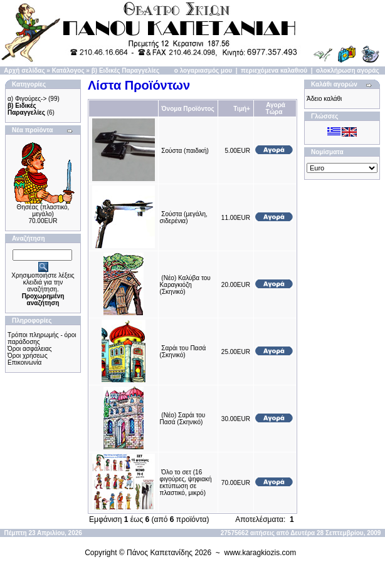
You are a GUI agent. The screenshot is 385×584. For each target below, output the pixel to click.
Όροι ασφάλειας (30, 348)
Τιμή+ (241, 108)
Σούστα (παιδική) (185, 150)
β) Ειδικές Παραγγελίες (125, 70)
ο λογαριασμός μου (203, 70)
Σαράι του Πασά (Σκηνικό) (183, 351)
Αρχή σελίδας (24, 70)
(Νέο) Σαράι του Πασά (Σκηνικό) (183, 418)
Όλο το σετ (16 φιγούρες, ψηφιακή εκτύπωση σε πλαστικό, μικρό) (186, 482)
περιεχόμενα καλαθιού (274, 70)
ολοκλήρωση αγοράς (347, 70)
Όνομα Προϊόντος (187, 108)
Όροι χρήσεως (28, 355)
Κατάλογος (68, 70)
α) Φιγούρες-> (27, 98)
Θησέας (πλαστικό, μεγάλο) (43, 210)
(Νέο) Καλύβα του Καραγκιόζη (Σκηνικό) (185, 284)
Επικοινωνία (24, 362)
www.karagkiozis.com (260, 552)
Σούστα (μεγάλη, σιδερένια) (184, 217)
